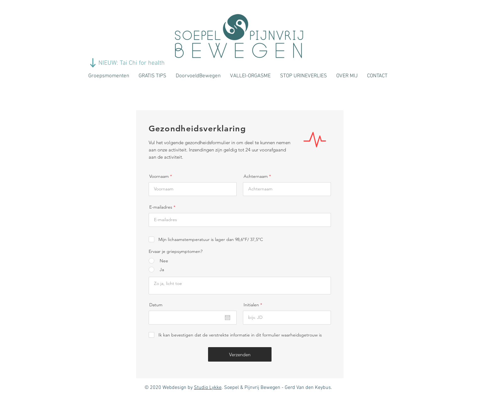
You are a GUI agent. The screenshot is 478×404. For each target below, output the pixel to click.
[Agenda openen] (227, 317)
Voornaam (159, 176)
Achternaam (256, 176)
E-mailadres (160, 207)
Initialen (251, 305)
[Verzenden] (240, 354)
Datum (155, 305)
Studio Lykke (208, 388)
